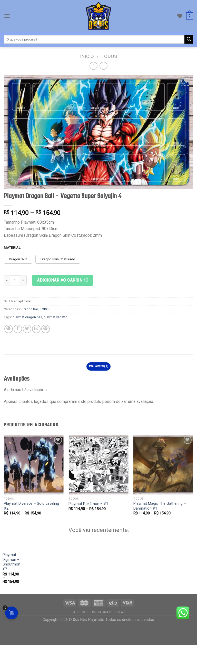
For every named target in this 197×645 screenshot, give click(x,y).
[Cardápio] (7, 15)
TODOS (109, 56)
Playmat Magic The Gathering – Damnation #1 (159, 506)
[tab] (98, 366)
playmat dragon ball (27, 317)
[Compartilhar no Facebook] (18, 329)
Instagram (102, 630)
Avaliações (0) (98, 366)
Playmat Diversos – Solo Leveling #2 (31, 506)
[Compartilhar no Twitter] (27, 329)
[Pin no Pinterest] (45, 329)
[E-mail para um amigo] (36, 329)
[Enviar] (188, 39)
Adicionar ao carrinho (62, 280)
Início (87, 56)
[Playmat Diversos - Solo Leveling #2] (34, 464)
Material (12, 248)
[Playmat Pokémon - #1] (98, 464)
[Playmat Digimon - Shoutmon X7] (23, 560)
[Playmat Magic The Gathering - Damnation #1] (163, 464)
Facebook (80, 630)
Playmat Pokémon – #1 (88, 504)
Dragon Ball (30, 309)
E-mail (120, 630)
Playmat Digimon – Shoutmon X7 (18, 592)
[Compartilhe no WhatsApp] (8, 329)
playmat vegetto (55, 317)
